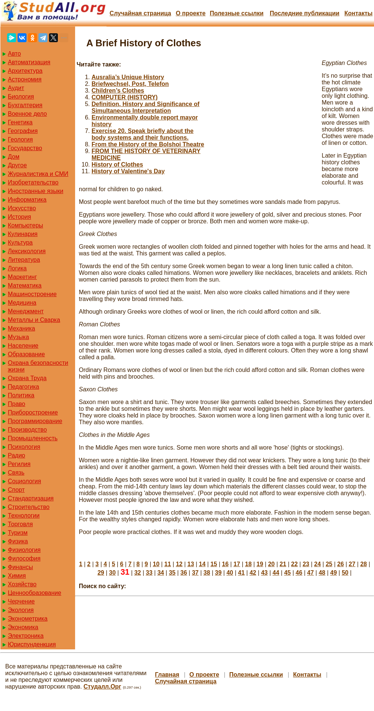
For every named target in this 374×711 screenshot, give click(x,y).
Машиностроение (32, 294)
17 (237, 564)
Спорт (16, 490)
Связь (16, 472)
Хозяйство (22, 584)
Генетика (20, 122)
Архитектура (25, 71)
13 (191, 564)
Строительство (28, 507)
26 (340, 564)
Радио (16, 455)
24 (317, 564)
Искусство (22, 208)
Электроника (26, 636)
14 (202, 564)
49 (333, 572)
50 (345, 572)
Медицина (22, 302)
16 (225, 564)
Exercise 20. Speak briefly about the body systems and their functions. (143, 134)
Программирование (35, 421)
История (19, 217)
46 (299, 572)
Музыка (18, 337)
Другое (17, 165)
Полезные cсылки (236, 13)
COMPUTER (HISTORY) (125, 97)
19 (260, 564)
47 (310, 572)
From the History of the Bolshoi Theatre (148, 144)
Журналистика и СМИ (38, 174)
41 (241, 572)
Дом (13, 156)
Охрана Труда (27, 378)
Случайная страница (140, 13)
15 (213, 564)
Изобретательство (33, 182)
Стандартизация (30, 498)
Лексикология (27, 251)
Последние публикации (304, 13)
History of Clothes (117, 164)
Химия (17, 575)
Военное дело (27, 114)
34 (160, 572)
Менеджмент (26, 311)
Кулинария (22, 234)
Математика (24, 285)
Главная (167, 674)
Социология (24, 481)
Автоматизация (29, 62)
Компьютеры (25, 225)
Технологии (24, 515)
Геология (20, 139)
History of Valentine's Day (128, 171)
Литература (24, 260)
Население (23, 345)
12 (179, 564)
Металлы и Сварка (34, 320)
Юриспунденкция (32, 644)
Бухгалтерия (25, 105)
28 (363, 564)
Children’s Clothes (118, 90)
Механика (21, 328)
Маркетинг (22, 277)
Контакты (358, 13)
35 (172, 572)
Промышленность (33, 438)
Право (16, 404)
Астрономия (24, 79)
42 (253, 572)
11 (167, 564)
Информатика (27, 199)
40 (229, 572)
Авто (14, 53)
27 (352, 564)
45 (287, 572)
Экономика (23, 627)
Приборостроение (33, 412)
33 (149, 572)
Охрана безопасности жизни (38, 366)
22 (294, 564)
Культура (20, 242)
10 (156, 564)
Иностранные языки (35, 191)
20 (271, 564)
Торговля (20, 524)
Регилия (19, 464)
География (23, 131)
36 (183, 572)
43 (264, 572)
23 (306, 564)
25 (329, 564)
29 (101, 572)
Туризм (18, 533)
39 (218, 572)
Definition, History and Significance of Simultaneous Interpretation (146, 107)
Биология (21, 96)
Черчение (21, 601)
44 (276, 572)
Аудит (16, 88)
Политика (21, 395)
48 (322, 572)
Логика (17, 268)
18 (248, 564)
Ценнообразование (34, 593)
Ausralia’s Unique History (128, 77)
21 (282, 564)
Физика (18, 541)
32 (137, 572)
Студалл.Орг (102, 686)
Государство (25, 148)
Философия (24, 558)
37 (195, 572)
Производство (27, 429)
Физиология (24, 550)
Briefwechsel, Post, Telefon (130, 84)
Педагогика (23, 387)
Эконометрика (27, 618)
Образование (26, 354)
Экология (21, 610)
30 (112, 572)
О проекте (190, 13)
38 (207, 572)
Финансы (20, 567)
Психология (24, 447)
